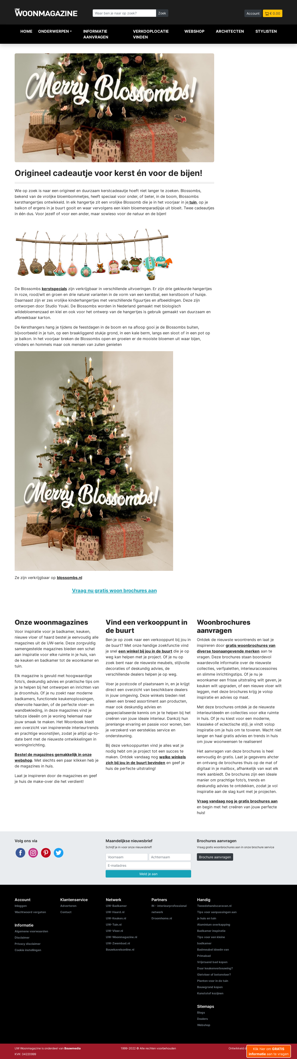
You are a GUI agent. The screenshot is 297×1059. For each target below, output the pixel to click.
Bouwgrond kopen (210, 987)
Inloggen (21, 906)
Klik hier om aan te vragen (269, 1051)
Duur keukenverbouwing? (215, 968)
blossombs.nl (69, 577)
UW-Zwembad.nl (118, 943)
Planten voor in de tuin (212, 981)
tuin (192, 202)
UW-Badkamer (116, 906)
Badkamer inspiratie (211, 931)
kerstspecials (54, 288)
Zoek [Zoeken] (162, 13)
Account (253, 13)
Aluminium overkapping (213, 924)
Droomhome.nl (162, 918)
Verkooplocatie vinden (151, 34)
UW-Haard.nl (115, 912)
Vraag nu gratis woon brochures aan (114, 590)
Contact (66, 912)
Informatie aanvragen (95, 34)
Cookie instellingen (28, 950)
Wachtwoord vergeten (30, 912)
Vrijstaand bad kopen (212, 962)
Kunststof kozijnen (210, 993)
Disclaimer (22, 937)
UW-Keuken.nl (116, 918)
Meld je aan (148, 874)
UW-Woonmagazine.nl (121, 937)
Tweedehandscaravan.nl (214, 906)
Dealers (202, 1019)
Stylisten (266, 31)
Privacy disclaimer (28, 944)
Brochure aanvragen (215, 857)
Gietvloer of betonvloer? (214, 974)
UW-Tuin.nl (113, 924)
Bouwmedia (72, 1048)
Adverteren (68, 906)
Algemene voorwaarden (31, 931)
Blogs (201, 1012)
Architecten (230, 31)
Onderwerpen (53, 31)
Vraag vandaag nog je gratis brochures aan (237, 801)
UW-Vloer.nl (114, 931)
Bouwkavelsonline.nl (120, 949)
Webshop (194, 31)
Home (26, 31)
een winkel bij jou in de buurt (145, 651)
